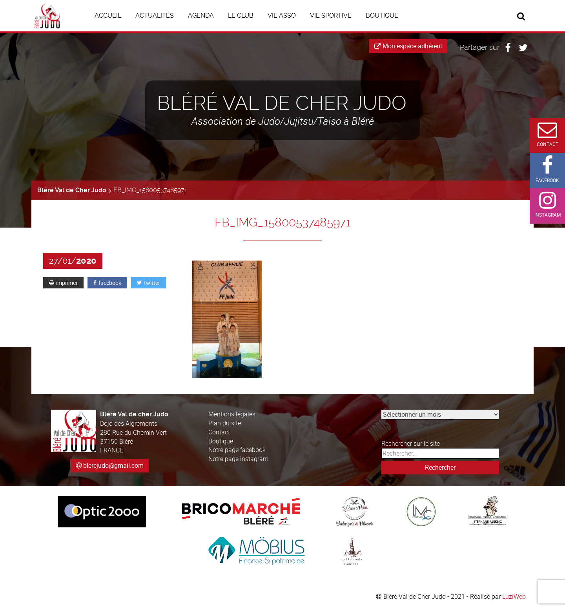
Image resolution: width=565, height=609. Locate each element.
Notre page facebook (237, 449)
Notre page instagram (238, 458)
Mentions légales (231, 414)
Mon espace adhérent (408, 46)
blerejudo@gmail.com (113, 465)
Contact (219, 432)
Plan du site (224, 423)
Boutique (220, 441)
